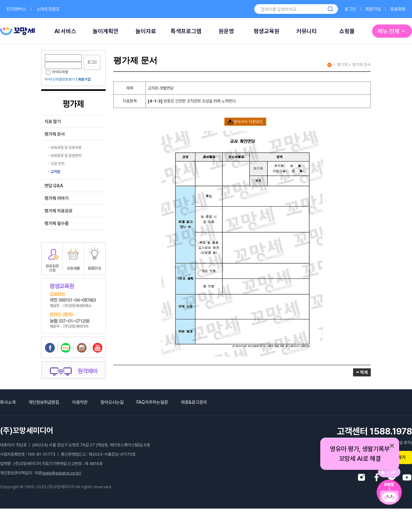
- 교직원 (54, 172)
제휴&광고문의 (194, 402)
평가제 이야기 (56, 198)
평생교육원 (266, 31)
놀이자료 (146, 31)
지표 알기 (52, 121)
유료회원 (398, 9)
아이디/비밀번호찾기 (60, 79)
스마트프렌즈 (48, 9)
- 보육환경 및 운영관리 (64, 155)
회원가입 (373, 9)
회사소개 (7, 402)
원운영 (226, 31)
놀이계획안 (105, 31)
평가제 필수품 (56, 223)
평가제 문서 (54, 134)
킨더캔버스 (16, 9)
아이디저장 (57, 72)
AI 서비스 (65, 31)
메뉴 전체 (392, 31)
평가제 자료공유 (58, 210)
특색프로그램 (186, 31)
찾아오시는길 (112, 402)
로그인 (350, 9)
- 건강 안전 (56, 163)
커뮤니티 (306, 31)
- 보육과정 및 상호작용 (64, 147)
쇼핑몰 (347, 31)
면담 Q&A (53, 185)
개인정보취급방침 (43, 402)
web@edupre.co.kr (61, 473)
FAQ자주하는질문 (152, 402)
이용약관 (80, 402)
